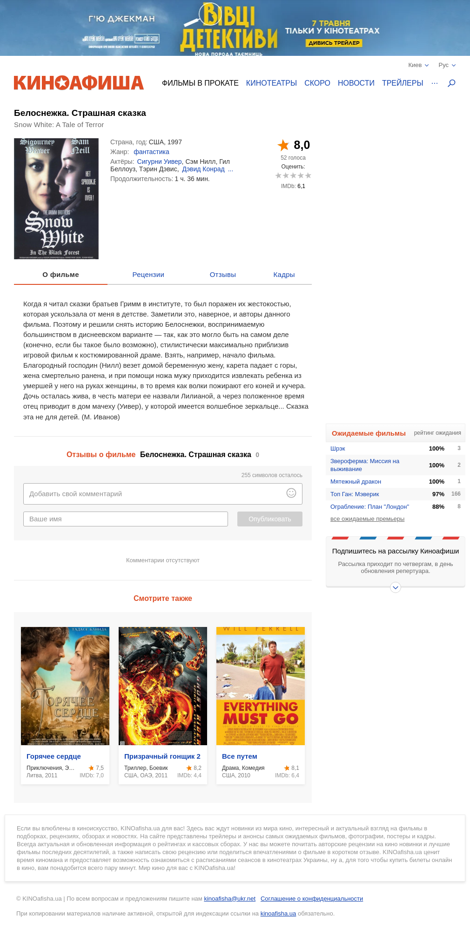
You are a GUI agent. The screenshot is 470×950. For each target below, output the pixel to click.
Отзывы (223, 274)
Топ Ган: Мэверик (354, 494)
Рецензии (149, 274)
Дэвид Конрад (203, 169)
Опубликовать (269, 519)
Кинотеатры (271, 83)
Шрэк (337, 448)
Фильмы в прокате (200, 83)
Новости (356, 83)
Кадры (284, 274)
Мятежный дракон (355, 481)
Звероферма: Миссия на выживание (364, 465)
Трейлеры (402, 83)
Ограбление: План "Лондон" (369, 506)
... (231, 169)
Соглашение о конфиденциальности (312, 898)
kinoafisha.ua (278, 913)
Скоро (317, 83)
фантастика (151, 151)
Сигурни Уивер (159, 161)
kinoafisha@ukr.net (229, 898)
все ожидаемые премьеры (367, 518)
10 (307, 175)
